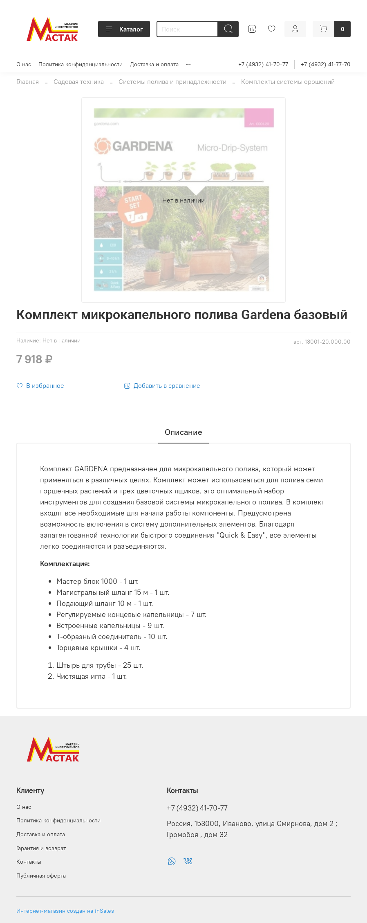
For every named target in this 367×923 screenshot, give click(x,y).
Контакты (28, 861)
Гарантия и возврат (41, 848)
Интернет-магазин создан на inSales (65, 910)
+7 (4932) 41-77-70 (326, 64)
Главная (27, 81)
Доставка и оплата (154, 64)
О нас (23, 64)
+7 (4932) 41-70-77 (263, 64)
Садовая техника (79, 81)
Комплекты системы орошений (288, 81)
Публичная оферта (41, 875)
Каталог (124, 29)
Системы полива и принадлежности (172, 81)
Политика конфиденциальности (80, 64)
